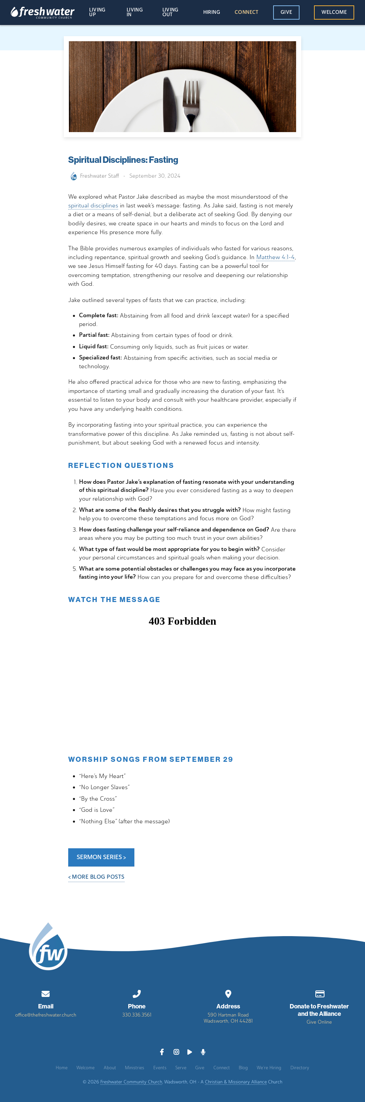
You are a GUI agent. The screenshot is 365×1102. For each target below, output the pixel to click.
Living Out (170, 13)
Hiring (211, 12)
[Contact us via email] (45, 993)
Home (62, 1067)
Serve (180, 1067)
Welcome (334, 12)
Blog (243, 1067)
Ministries (134, 1067)
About (110, 1067)
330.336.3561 (137, 1015)
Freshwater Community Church (131, 1081)
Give (286, 12)
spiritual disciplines (93, 205)
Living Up (97, 13)
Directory (299, 1067)
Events (159, 1067)
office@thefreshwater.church (45, 1015)
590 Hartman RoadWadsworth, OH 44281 (228, 1018)
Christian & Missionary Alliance (236, 1081)
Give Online (319, 1022)
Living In (135, 13)
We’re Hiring (269, 1067)
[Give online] (319, 993)
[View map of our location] (228, 993)
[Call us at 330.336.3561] (137, 993)
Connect (247, 12)
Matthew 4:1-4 (275, 257)
